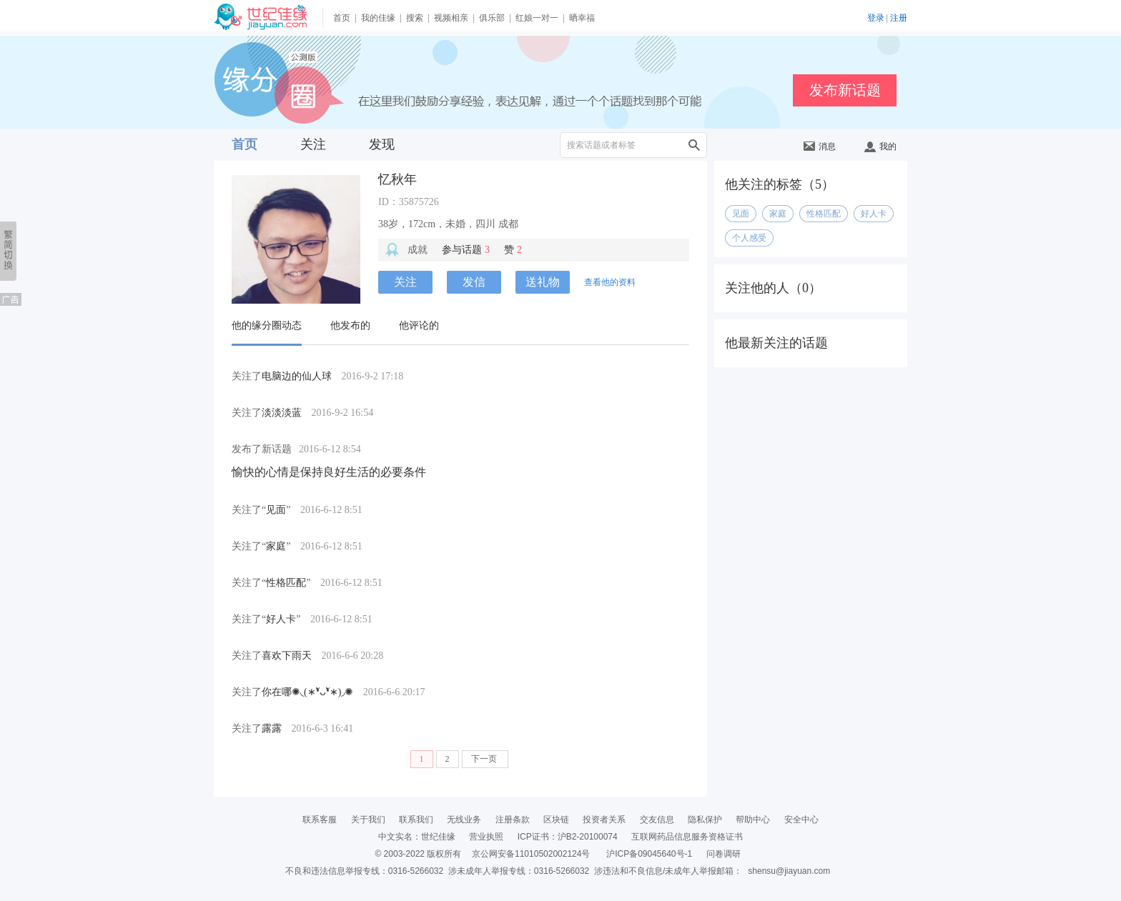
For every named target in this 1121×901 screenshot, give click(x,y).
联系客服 (319, 820)
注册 (898, 18)
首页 (341, 18)
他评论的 (419, 325)
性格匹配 (286, 582)
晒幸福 (582, 18)
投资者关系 (604, 820)
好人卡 (281, 619)
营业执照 (486, 837)
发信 (474, 282)
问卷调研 (723, 854)
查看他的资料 (610, 282)
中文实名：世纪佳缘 (416, 837)
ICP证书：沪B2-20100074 (568, 837)
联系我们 (416, 820)
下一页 (485, 759)
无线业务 (464, 820)
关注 (313, 144)
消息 (820, 146)
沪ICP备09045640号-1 (649, 854)
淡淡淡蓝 (282, 412)
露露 (272, 728)
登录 (875, 18)
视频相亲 (451, 18)
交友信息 (657, 820)
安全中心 (801, 820)
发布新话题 (845, 90)
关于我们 (368, 820)
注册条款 (512, 820)
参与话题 (466, 249)
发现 (382, 144)
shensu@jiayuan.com (789, 871)
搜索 (414, 18)
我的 (880, 146)
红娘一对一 (536, 18)
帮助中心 (753, 820)
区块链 (556, 820)
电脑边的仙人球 (297, 376)
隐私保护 (705, 820)
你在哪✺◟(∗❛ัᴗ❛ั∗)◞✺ (307, 692)
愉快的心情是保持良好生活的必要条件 (329, 472)
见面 (276, 509)
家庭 (276, 546)
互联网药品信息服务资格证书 (687, 837)
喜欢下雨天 (287, 655)
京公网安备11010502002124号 (531, 854)
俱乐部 (492, 18)
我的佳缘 (378, 18)
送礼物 (542, 282)
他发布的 (350, 325)
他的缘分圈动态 (267, 325)
